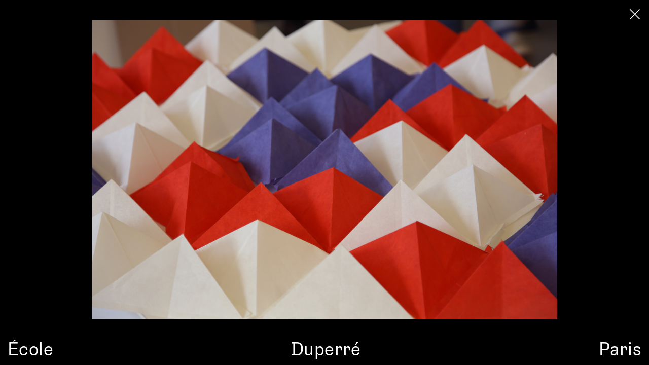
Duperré (326, 348)
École (30, 348)
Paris (620, 348)
